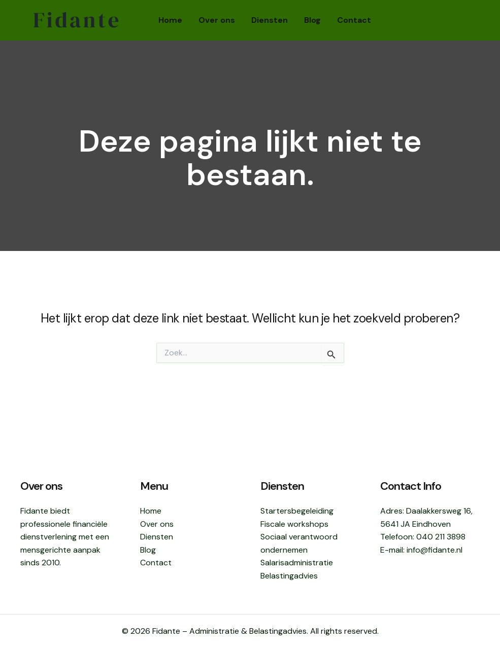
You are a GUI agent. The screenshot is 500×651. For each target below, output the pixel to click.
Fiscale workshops (294, 524)
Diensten (269, 20)
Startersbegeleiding (297, 510)
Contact (354, 20)
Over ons (216, 20)
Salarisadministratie (296, 562)
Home (170, 20)
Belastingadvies (289, 575)
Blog (312, 20)
